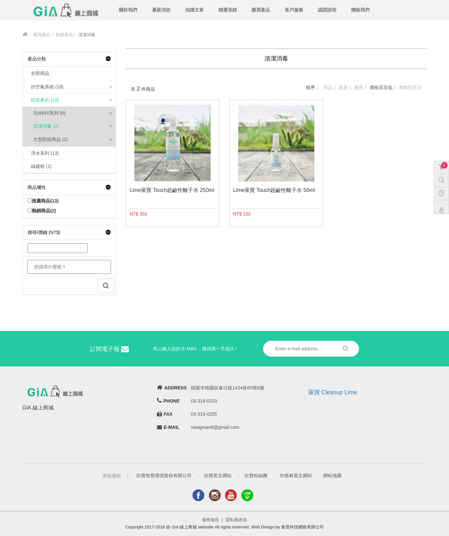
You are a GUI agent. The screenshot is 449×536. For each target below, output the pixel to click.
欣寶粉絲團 (255, 475)
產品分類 (69, 58)
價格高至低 (381, 87)
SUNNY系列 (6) (49, 113)
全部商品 (40, 73)
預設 (327, 87)
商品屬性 (69, 187)
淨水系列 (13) (45, 153)
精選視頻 (227, 9)
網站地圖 (332, 475)
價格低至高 (410, 87)
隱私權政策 (236, 519)
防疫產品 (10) (45, 100)
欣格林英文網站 (296, 475)
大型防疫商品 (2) (50, 139)
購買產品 (261, 9)
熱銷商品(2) (42, 210)
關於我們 (128, 9)
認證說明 (327, 9)
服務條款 (210, 519)
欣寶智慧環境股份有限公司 (163, 475)
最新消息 (161, 9)
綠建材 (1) (41, 166)
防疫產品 (64, 34)
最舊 (358, 87)
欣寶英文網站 (218, 475)
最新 (343, 87)
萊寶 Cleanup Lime (332, 392)
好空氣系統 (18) (47, 86)
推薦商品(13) (43, 200)
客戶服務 (294, 9)
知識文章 (194, 9)
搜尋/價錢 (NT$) (69, 232)
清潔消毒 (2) (45, 126)
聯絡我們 (360, 9)
